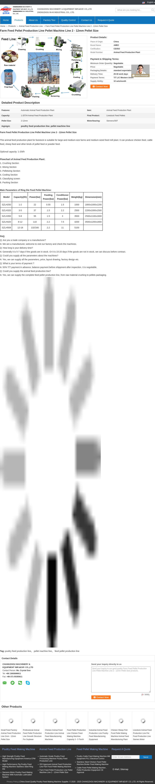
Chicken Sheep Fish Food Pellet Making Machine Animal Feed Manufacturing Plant (120, 734)
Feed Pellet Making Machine (92, 749)
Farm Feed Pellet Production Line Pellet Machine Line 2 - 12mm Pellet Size (56, 771)
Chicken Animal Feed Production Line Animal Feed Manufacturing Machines (54, 734)
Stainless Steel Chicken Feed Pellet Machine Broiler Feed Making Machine (92, 763)
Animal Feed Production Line (31, 26)
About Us (33, 20)
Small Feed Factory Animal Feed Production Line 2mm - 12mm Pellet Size (11, 734)
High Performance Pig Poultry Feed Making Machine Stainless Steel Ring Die (17, 766)
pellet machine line (43, 651)
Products (18, 20)
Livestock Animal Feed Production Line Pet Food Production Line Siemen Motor (142, 734)
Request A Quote (106, 20)
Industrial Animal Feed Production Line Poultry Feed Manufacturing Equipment (98, 734)
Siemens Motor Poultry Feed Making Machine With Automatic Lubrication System (17, 774)
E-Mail (116, 769)
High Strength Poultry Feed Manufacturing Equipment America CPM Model (18, 758)
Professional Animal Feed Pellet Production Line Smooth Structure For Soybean (32, 734)
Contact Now (101, 86)
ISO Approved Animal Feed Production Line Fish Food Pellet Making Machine (55, 765)
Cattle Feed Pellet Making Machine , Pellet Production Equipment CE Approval (92, 770)
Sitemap (124, 769)
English (151, 2)
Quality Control (68, 20)
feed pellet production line (67, 651)
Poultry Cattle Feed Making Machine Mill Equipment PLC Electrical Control (93, 757)
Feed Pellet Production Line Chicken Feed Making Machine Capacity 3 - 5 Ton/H (76, 734)
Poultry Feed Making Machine (18, 749)
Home (6, 20)
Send (145, 757)
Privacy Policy (12, 782)
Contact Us (86, 20)
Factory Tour (49, 20)
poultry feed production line (18, 651)
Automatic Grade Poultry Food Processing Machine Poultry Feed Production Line (53, 758)
